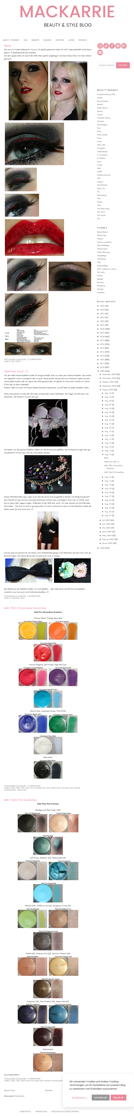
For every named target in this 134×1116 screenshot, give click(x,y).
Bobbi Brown (102, 107)
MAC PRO (21, 788)
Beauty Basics (102, 232)
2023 (102, 317)
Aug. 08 (108, 492)
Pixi (98, 191)
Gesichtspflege (103, 245)
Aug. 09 (108, 488)
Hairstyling (101, 258)
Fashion (15, 598)
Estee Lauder (102, 134)
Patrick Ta (101, 188)
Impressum (41, 1111)
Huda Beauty (102, 151)
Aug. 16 (108, 443)
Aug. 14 (108, 450)
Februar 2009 (108, 539)
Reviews (100, 282)
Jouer (99, 161)
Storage (100, 289)
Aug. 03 (108, 507)
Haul (22, 598)
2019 (102, 332)
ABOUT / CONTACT (11, 40)
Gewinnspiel (102, 248)
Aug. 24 (108, 416)
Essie (99, 131)
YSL (98, 218)
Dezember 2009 (109, 374)
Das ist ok (118, 1097)
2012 (102, 359)
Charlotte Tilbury (104, 117)
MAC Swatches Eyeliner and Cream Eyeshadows (40, 1081)
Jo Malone (101, 158)
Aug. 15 (108, 446)
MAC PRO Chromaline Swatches (25, 608)
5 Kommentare (34, 1079)
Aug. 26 (108, 408)
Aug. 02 (108, 511)
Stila (99, 198)
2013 (102, 355)
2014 (102, 352)
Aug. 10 (108, 484)
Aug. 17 (108, 439)
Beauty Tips (101, 235)
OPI (98, 178)
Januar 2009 (107, 543)
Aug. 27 (108, 404)
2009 (102, 371)
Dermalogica (102, 124)
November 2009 (109, 378)
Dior (99, 128)
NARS (99, 171)
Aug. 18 (108, 435)
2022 (102, 321)
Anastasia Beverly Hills (106, 94)
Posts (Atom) (19, 1096)
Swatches (22, 790)
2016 (102, 344)
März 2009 (107, 535)
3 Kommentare (34, 596)
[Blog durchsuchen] (106, 65)
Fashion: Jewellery (104, 242)
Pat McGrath (102, 185)
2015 (102, 348)
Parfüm (100, 275)
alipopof (34, 49)
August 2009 (108, 389)
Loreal (99, 165)
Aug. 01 (108, 515)
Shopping (101, 285)
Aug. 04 (108, 504)
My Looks (16, 361)
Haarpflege (101, 255)
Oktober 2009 (108, 382)
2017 (102, 340)
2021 (102, 325)
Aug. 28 (108, 400)
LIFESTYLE (60, 40)
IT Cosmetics (102, 154)
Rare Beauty (102, 195)
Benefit (100, 104)
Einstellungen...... (80, 1097)
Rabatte (100, 279)
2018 (102, 336)
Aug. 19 (108, 431)
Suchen (123, 65)
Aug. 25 (108, 412)
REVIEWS (83, 40)
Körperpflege (102, 265)
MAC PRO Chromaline (35, 788)
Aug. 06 (108, 500)
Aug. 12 (108, 477)
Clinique (100, 121)
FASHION (47, 40)
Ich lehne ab (101, 1097)
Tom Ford (101, 211)
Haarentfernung (103, 252)
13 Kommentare (34, 359)
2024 (102, 313)
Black (7, 46)
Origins (100, 181)
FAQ (25, 40)
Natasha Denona (103, 175)
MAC (13, 788)
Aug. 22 (108, 420)
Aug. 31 (108, 393)
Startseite (48, 1090)
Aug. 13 (108, 454)
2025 (102, 309)
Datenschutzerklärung (65, 1111)
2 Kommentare (34, 786)
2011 (102, 363)
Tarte (99, 205)
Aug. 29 (108, 397)
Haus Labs (101, 144)
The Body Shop (103, 208)
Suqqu (99, 201)
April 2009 (107, 531)
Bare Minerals (102, 101)
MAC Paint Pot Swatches (20, 800)
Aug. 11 (108, 480)
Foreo (99, 141)
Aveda (99, 97)
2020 (102, 328)
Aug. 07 (108, 496)
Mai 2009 (106, 527)
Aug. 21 (108, 423)
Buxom (100, 111)
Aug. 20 (108, 427)
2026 (102, 305)
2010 (102, 367)
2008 (102, 548)
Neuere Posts (9, 1090)
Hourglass (101, 148)
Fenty (99, 138)
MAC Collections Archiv (107, 269)
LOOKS (71, 40)
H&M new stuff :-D (16, 371)
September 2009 (109, 385)
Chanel (100, 114)
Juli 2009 (106, 520)
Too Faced (101, 215)
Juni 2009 (106, 524)
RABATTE (35, 40)
